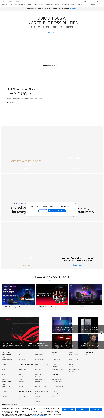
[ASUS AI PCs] (77, 245)
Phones (3, 357)
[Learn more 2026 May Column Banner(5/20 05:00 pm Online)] (26, 168)
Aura (53, 396)
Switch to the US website (56, 211)
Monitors (4, 384)
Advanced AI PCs (56, 379)
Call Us (71, 364)
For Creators (5, 372)
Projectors (4, 391)
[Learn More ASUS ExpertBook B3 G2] (26, 216)
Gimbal (37, 398)
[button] (85, 1)
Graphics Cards (22, 369)
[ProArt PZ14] (26, 245)
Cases (20, 372)
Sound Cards (22, 389)
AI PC (53, 376)
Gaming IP (37, 401)
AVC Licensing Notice (57, 389)
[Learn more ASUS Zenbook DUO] (52, 124)
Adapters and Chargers (41, 389)
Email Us (71, 362)
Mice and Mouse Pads (40, 376)
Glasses (3, 389)
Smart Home (38, 369)
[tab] (73, 9)
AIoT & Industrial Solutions (41, 362)
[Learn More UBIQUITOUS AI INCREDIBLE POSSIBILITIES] (52, 32)
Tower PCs (4, 396)
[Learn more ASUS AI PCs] (77, 265)
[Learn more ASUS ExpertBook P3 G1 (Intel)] (77, 216)
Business (92, 1)
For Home (4, 367)
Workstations (22, 359)
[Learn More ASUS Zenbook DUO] (12, 102)
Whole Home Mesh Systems (25, 396)
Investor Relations (56, 362)
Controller (37, 396)
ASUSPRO (55, 384)
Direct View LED (6, 386)
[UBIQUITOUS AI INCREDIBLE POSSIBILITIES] (52, 20)
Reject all (82, 409)
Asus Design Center (57, 381)
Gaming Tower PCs (6, 399)
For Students (5, 374)
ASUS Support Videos (74, 369)
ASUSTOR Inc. (55, 367)
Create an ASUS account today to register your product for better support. (52, 9)
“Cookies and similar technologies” (39, 415)
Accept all (96, 409)
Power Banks (38, 394)
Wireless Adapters (23, 398)
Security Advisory (73, 367)
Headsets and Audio (40, 379)
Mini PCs (21, 357)
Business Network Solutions (42, 357)
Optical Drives (22, 379)
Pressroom (55, 364)
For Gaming (4, 376)
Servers (37, 367)
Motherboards (22, 367)
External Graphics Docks (25, 384)
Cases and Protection (40, 386)
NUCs (20, 354)
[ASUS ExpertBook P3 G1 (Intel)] (77, 197)
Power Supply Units (23, 376)
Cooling (20, 374)
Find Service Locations (74, 357)
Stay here (42, 211)
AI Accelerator (22, 386)
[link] (4, 4)
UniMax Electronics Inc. (58, 371)
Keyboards (38, 374)
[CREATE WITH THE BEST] (26, 149)
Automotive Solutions (57, 386)
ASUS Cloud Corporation (58, 369)
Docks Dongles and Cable (41, 391)
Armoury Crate (56, 394)
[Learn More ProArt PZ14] (26, 265)
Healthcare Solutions (7, 359)
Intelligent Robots (39, 359)
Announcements (56, 359)
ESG (87, 354)
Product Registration (74, 359)
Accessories (5, 362)
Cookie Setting (68, 409)
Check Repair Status (74, 354)
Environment (99, 1)
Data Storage (22, 381)
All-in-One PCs (5, 394)
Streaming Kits (38, 381)
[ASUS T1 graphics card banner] (77, 149)
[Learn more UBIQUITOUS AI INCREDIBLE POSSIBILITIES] (52, 67)
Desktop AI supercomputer (41, 364)
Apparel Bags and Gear (40, 384)
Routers (20, 394)
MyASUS (71, 371)
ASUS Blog (55, 391)
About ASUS (55, 354)
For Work (4, 369)
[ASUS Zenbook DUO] (29, 89)
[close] (76, 204)
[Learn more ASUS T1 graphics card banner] (77, 168)
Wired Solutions (39, 354)
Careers (54, 357)
